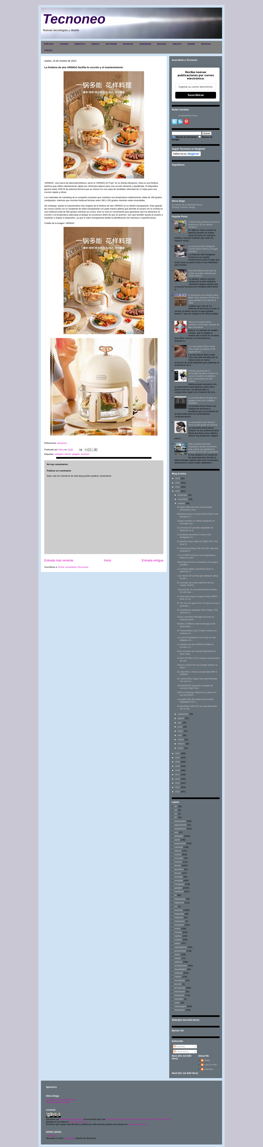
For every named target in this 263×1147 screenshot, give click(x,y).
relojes (177, 958)
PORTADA (49, 44)
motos (177, 928)
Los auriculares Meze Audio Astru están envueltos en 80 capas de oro (201, 349)
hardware (178, 891)
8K (175, 817)
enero (180, 748)
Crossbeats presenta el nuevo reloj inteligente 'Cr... (194, 535)
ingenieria (179, 902)
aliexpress (62, 443)
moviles (178, 932)
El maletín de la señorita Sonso (61, 1099)
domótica (178, 869)
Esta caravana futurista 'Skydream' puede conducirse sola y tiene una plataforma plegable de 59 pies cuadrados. (203, 448)
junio (180, 727)
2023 (177, 491)
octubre (181, 503)
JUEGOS (48, 50)
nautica (177, 936)
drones (177, 873)
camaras (178, 847)
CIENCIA (95, 44)
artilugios (59, 454)
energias (178, 880)
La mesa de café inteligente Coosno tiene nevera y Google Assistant (203, 249)
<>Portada (51, 1135)
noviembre (183, 499)
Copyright (69, 1138)
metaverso (179, 921)
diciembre (182, 495)
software (178, 973)
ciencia (177, 851)
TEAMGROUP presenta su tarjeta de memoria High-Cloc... (195, 686)
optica (177, 943)
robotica (178, 962)
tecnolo (177, 984)
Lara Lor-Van (210, 1064)
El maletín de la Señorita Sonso (187, 204)
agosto (181, 718)
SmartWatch (180, 969)
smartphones (180, 965)
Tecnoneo (74, 18)
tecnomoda (179, 988)
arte (176, 832)
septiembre (183, 714)
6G (175, 813)
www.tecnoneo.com (78, 1122)
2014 (177, 787)
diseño (68, 454)
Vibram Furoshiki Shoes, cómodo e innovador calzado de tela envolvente (203, 324)
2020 (177, 762)
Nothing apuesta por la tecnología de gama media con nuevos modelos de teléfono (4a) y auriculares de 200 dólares (203, 376)
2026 (177, 478)
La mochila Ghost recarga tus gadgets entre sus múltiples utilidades (202, 400)
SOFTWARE (111, 44)
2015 (177, 783)
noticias (178, 939)
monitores (179, 925)
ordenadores (180, 947)
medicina (178, 917)
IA (175, 895)
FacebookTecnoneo (187, 115)
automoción (180, 843)
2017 (177, 774)
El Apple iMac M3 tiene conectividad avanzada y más (194, 508)
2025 (177, 482)
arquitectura (180, 828)
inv (175, 906)
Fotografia (179, 884)
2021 (177, 757)
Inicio (107, 560)
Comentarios (181, 1051)
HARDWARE (145, 44)
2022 (177, 753)
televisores (179, 991)
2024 (177, 487)
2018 (177, 770)
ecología (178, 877)
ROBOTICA (79, 44)
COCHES (64, 44)
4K (175, 806)
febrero (181, 743)
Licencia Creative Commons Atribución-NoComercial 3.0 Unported (138, 1119)
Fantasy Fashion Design (183, 207)
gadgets (76, 454)
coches (177, 854)
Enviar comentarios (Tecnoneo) (73, 567)
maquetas (179, 914)
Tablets (177, 976)
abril (180, 735)
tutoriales (178, 999)
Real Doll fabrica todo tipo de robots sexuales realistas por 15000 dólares (202, 273)
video (177, 1002)
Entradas (179, 1046)
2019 (177, 766)
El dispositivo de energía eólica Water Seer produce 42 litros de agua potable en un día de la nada (203, 299)
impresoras (179, 899)
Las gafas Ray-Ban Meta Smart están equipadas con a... (195, 700)
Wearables (179, 1010)
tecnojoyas (179, 980)
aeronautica (180, 821)
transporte (179, 995)
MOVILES (161, 44)
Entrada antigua (152, 560)
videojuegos (180, 1006)
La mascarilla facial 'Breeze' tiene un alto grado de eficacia (202, 423)
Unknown (208, 1069)
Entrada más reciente (58, 560)
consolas (178, 858)
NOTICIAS (206, 44)
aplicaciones (180, 825)
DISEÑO (191, 44)
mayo (180, 731)
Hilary (207, 1060)
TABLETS (176, 44)
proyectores (180, 951)
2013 (177, 791)
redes (177, 954)
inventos (85, 454)
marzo (181, 739)
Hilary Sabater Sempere (71, 1119)
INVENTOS (128, 44)
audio (177, 839)
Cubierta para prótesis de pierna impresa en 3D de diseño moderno (203, 224)
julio (180, 722)
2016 (177, 779)
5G (175, 810)
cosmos (178, 862)
